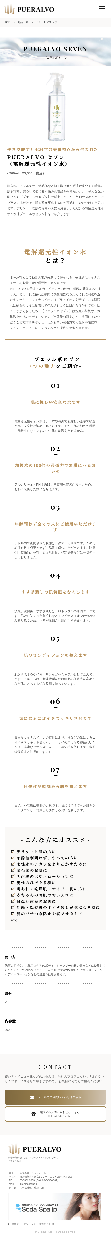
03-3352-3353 (27, 1180)
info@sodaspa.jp (29, 1184)
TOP (7, 22)
